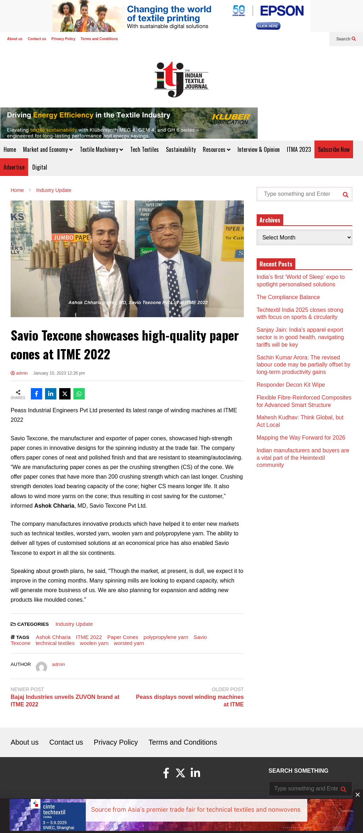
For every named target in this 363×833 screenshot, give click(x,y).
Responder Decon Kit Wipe (291, 385)
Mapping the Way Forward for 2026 (301, 438)
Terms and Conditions (99, 39)
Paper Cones (122, 637)
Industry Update (74, 624)
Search (346, 39)
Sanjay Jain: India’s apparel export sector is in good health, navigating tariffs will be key (300, 337)
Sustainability (181, 149)
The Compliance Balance (288, 297)
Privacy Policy (63, 39)
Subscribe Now (334, 149)
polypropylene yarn (166, 637)
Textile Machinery (101, 149)
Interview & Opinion (259, 149)
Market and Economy (48, 149)
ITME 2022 (89, 637)
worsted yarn (129, 643)
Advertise (14, 167)
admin (19, 373)
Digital (39, 167)
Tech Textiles (144, 149)
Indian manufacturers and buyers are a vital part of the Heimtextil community (303, 457)
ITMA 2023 (299, 149)
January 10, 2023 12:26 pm (59, 373)
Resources (216, 149)
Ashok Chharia (53, 637)
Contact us (37, 39)
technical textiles (55, 643)
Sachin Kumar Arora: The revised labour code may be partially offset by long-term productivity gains (304, 364)
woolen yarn (94, 643)
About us (14, 39)
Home (10, 149)
